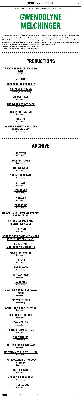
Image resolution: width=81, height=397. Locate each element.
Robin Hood (21, 267)
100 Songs (20, 190)
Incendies (21, 282)
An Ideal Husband (21, 89)
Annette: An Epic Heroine (20, 307)
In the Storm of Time (21, 330)
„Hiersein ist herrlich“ (21, 84)
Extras (37, 8)
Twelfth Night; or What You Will (20, 70)
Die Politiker (21, 97)
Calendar (17, 8)
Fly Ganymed (21, 275)
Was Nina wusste (20, 252)
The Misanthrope (20, 175)
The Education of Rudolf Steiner (20, 361)
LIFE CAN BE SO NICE (21, 315)
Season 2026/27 (45, 8)
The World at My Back (21, 104)
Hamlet (20, 119)
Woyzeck (20, 198)
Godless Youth (21, 160)
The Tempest (20, 337)
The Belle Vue (20, 385)
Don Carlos (21, 322)
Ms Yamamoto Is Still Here (21, 352)
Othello (21, 183)
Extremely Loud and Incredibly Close (20, 222)
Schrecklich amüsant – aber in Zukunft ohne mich (20, 238)
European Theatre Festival (58, 8)
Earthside (21, 205)
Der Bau (21, 79)
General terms (56, 394)
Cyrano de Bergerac (20, 377)
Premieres (23, 8)
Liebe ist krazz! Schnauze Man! (21, 291)
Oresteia (20, 153)
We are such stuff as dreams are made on (21, 214)
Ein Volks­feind (21, 300)
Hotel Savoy (20, 370)
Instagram (4, 395)
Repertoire (31, 8)
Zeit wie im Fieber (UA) (21, 345)
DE (78, 3)
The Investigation (21, 111)
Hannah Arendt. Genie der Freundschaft (21, 128)
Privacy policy (76, 394)
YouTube (6, 395)
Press (38, 394)
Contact (22, 394)
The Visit (20, 229)
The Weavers (21, 168)
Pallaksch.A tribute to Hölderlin (20, 246)
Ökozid (21, 260)
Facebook (2, 395)
